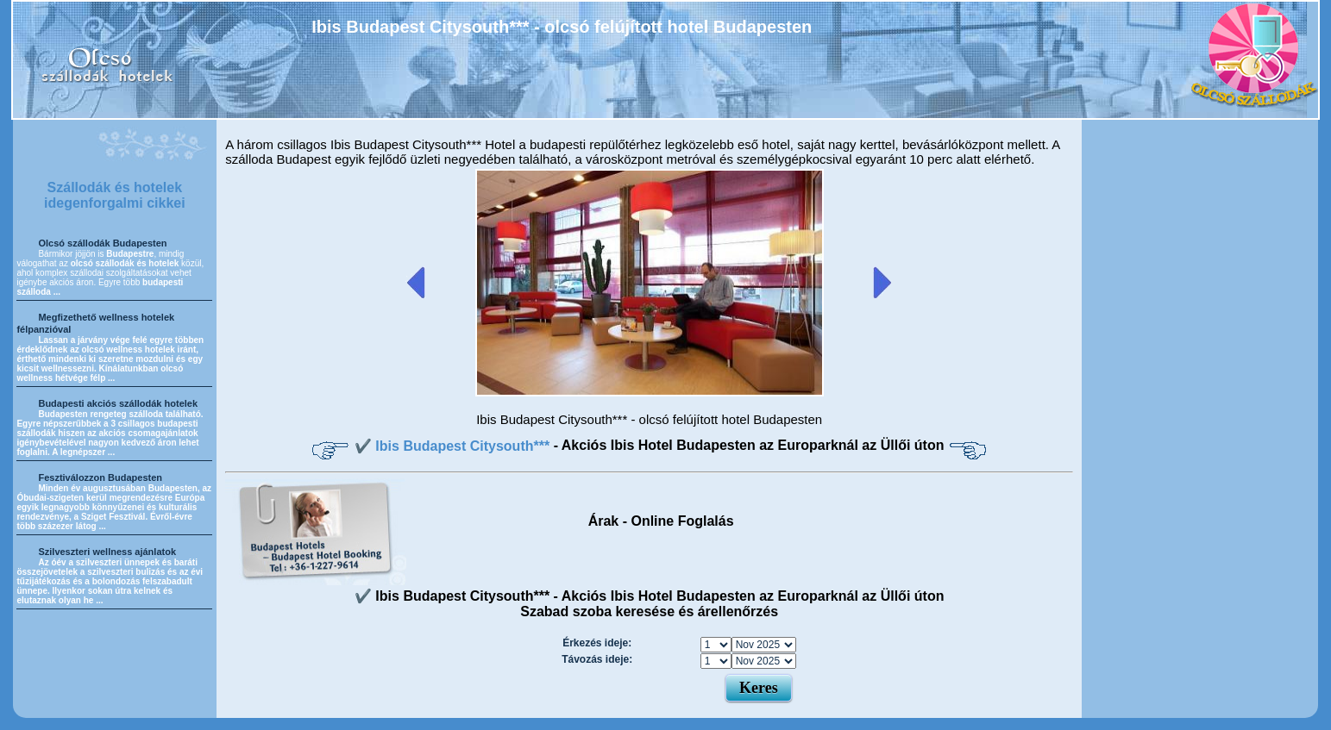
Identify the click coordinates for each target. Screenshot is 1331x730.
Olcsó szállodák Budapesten (102, 243)
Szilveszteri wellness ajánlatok (107, 551)
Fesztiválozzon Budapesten (100, 477)
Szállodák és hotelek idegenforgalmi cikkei (114, 195)
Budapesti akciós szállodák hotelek (118, 403)
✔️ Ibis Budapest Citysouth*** (454, 446)
